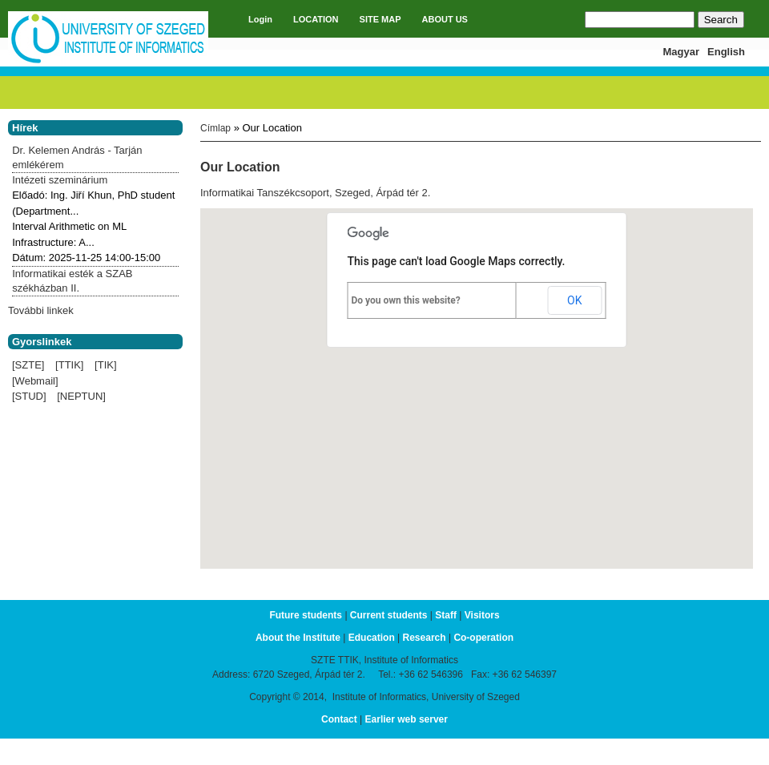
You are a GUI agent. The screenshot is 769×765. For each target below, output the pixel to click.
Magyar (681, 52)
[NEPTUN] (81, 396)
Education (371, 637)
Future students (305, 615)
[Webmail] (35, 381)
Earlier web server (406, 719)
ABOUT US (445, 19)
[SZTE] (28, 365)
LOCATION (316, 19)
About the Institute (298, 637)
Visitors (482, 615)
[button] (476, 374)
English (726, 52)
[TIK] (105, 365)
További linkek (41, 310)
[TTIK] (69, 365)
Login (260, 19)
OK (574, 300)
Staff (446, 615)
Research (424, 637)
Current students (389, 615)
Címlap (215, 128)
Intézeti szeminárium (59, 180)
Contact (339, 719)
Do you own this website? (406, 300)
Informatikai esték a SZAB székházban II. (72, 281)
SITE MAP (380, 19)
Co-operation (483, 637)
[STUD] (29, 396)
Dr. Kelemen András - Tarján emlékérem (77, 157)
